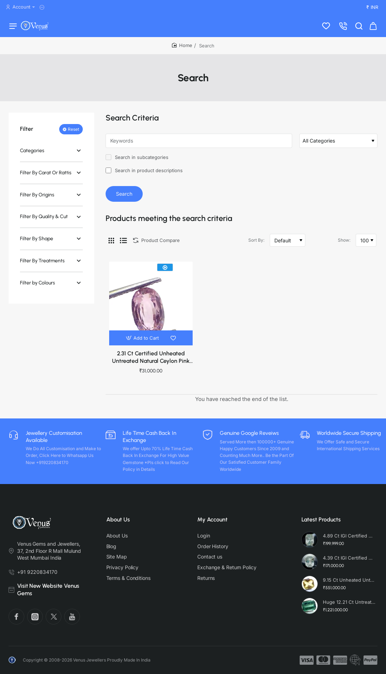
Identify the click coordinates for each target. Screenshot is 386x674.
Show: (344, 244)
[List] (123, 244)
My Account (212, 519)
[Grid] (111, 244)
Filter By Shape (36, 243)
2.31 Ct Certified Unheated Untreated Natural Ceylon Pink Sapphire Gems (150, 361)
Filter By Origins (37, 199)
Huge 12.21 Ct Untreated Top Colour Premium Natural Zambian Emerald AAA (349, 602)
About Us (118, 519)
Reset (73, 133)
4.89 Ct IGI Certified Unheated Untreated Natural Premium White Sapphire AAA (349, 536)
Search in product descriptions (144, 174)
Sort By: (256, 244)
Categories (32, 154)
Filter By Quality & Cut (44, 220)
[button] (143, 341)
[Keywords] (199, 145)
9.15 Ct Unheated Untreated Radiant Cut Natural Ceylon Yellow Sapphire (349, 580)
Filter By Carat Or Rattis (45, 177)
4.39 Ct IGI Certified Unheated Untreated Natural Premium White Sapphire (349, 558)
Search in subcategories (137, 161)
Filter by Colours (37, 287)
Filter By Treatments (42, 265)
